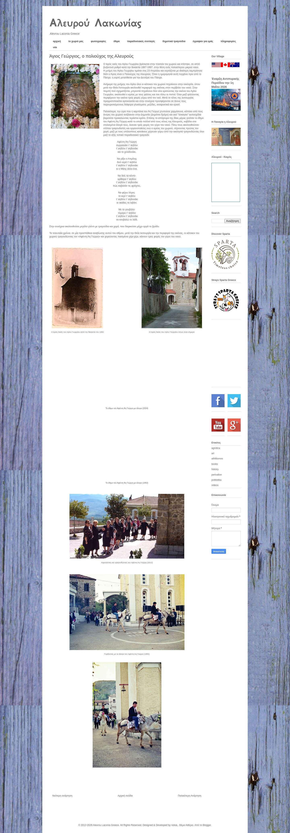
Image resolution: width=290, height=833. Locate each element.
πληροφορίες (228, 41)
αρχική (57, 41)
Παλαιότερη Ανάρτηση (189, 795)
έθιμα (117, 41)
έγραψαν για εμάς (203, 41)
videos (215, 485)
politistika (216, 480)
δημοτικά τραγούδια (174, 41)
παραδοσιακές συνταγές (141, 41)
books (214, 464)
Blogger (207, 825)
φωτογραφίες (98, 41)
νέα (55, 47)
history (215, 469)
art (212, 453)
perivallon (216, 474)
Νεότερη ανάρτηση (62, 795)
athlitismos (217, 458)
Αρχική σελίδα (125, 795)
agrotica (215, 448)
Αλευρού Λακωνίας (95, 23)
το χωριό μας (75, 41)
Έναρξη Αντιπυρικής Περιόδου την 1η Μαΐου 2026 (225, 82)
